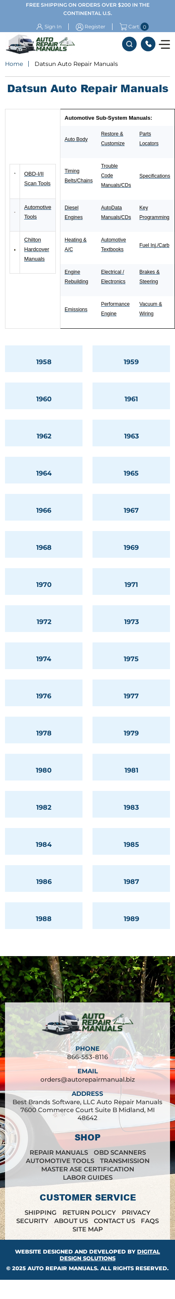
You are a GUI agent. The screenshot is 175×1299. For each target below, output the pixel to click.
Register (95, 26)
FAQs (150, 1221)
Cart (129, 27)
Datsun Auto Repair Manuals (76, 64)
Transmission (125, 1161)
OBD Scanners (120, 1152)
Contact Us (114, 1221)
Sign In (53, 26)
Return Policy (89, 1212)
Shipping (41, 1212)
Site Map (87, 1229)
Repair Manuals (59, 1152)
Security (32, 1221)
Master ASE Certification (87, 1169)
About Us (71, 1221)
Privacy (136, 1212)
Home (14, 64)
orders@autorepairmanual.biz (87, 1079)
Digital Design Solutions (110, 1254)
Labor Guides (87, 1177)
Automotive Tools (60, 1161)
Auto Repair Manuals (62, 1268)
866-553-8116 (148, 44)
